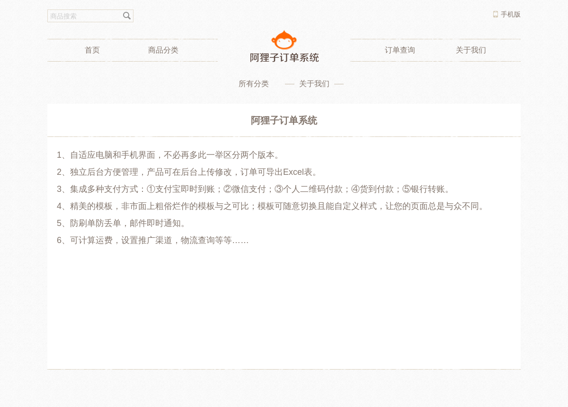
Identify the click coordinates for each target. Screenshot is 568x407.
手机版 (511, 14)
